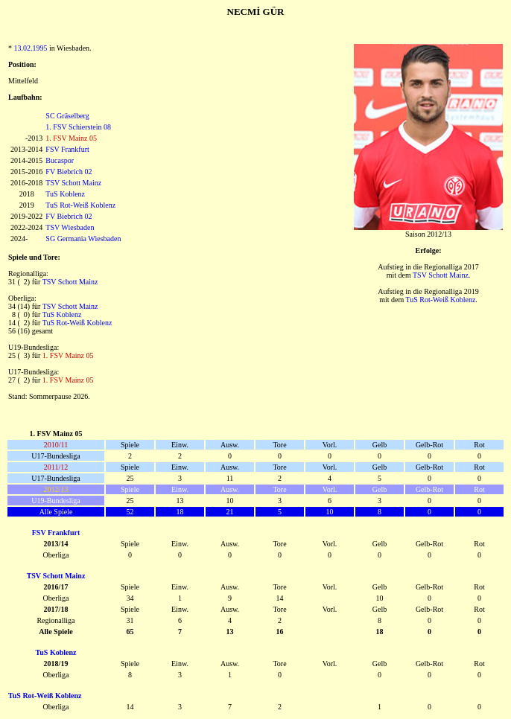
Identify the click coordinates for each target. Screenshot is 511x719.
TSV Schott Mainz (73, 183)
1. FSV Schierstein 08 (78, 127)
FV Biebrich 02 (68, 171)
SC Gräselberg (67, 116)
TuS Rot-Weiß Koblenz (80, 205)
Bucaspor (59, 160)
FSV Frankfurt (67, 149)
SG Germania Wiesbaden (83, 238)
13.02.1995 (31, 48)
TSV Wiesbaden (69, 227)
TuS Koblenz (65, 194)
